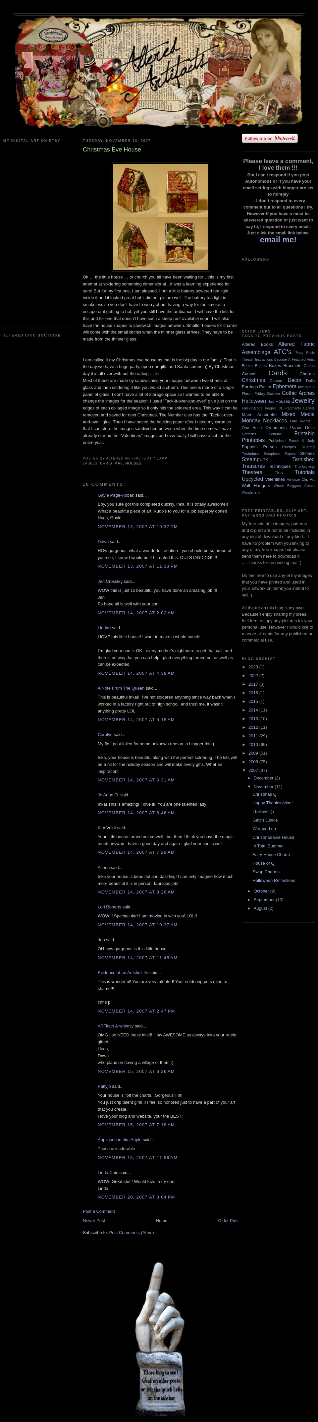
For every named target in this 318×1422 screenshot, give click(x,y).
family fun (306, 387)
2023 (253, 666)
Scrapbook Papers (280, 454)
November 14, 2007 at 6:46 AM (136, 812)
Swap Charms (266, 871)
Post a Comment (99, 1211)
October (262, 891)
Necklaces (275, 420)
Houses (133, 463)
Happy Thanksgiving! (272, 802)
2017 (253, 684)
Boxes (275, 365)
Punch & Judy (302, 441)
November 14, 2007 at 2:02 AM (136, 612)
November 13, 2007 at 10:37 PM (138, 526)
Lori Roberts (109, 906)
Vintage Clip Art (301, 479)
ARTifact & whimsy (115, 1025)
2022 (253, 675)
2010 (253, 744)
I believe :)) (263, 811)
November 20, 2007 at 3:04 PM (136, 1197)
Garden (273, 393)
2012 (253, 727)
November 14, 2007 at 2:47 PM (136, 1011)
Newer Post (94, 1220)
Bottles (261, 365)
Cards (277, 373)
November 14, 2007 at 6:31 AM (136, 779)
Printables (253, 440)
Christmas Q (264, 794)
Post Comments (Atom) (131, 1232)
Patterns (249, 434)
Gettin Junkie (265, 820)
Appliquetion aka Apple (119, 1139)
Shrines (307, 453)
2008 (253, 761)
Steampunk (255, 459)
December (264, 777)
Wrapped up (264, 828)
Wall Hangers (256, 485)
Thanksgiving (304, 466)
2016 (253, 692)
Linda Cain (108, 1172)
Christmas (111, 463)
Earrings (250, 386)
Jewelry (303, 400)
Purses (269, 446)
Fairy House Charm (271, 854)
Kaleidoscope (252, 408)
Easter (265, 386)
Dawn (103, 541)
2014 (253, 710)
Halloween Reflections (273, 880)
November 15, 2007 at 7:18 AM (136, 1124)
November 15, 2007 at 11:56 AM (138, 1157)
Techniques (280, 466)
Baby (299, 353)
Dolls (310, 380)
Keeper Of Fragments (283, 408)
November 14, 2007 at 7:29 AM (136, 852)
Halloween (254, 401)
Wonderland (251, 492)
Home (162, 1220)
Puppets (250, 446)
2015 (253, 701)
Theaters (252, 472)
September (265, 899)
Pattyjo (104, 1086)
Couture (277, 380)
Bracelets (292, 365)
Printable (304, 433)
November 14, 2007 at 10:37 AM (138, 924)
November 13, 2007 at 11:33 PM (138, 566)
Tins (279, 472)
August (261, 908)
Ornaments (276, 427)
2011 (253, 735)
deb (101, 939)
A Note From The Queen (121, 688)
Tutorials (305, 472)
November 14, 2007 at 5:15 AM (136, 719)
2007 (253, 770)
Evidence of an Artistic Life (123, 972)
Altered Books (257, 344)
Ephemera (284, 386)
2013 (253, 718)
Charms (307, 373)
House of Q (263, 863)
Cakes (309, 365)
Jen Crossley (110, 581)
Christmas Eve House (273, 837)
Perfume (275, 434)
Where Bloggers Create (294, 486)
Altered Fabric (296, 344)
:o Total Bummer (268, 845)
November (264, 786)
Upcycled (252, 479)
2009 (253, 753)
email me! (278, 239)
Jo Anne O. (108, 794)
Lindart (104, 627)
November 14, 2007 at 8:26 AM (136, 892)
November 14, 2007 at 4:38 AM (136, 673)
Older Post (228, 1220)
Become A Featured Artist (294, 359)
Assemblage (256, 352)
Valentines (275, 479)
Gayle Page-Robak (116, 495)
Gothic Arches (298, 393)
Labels (309, 408)
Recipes (289, 447)
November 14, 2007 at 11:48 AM (138, 957)
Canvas (249, 373)
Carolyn (105, 734)
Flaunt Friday (253, 393)
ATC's (283, 351)
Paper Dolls (302, 427)
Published (277, 440)
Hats (270, 401)
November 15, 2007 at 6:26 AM (136, 1071)
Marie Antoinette (259, 414)
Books (247, 365)
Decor (295, 380)
